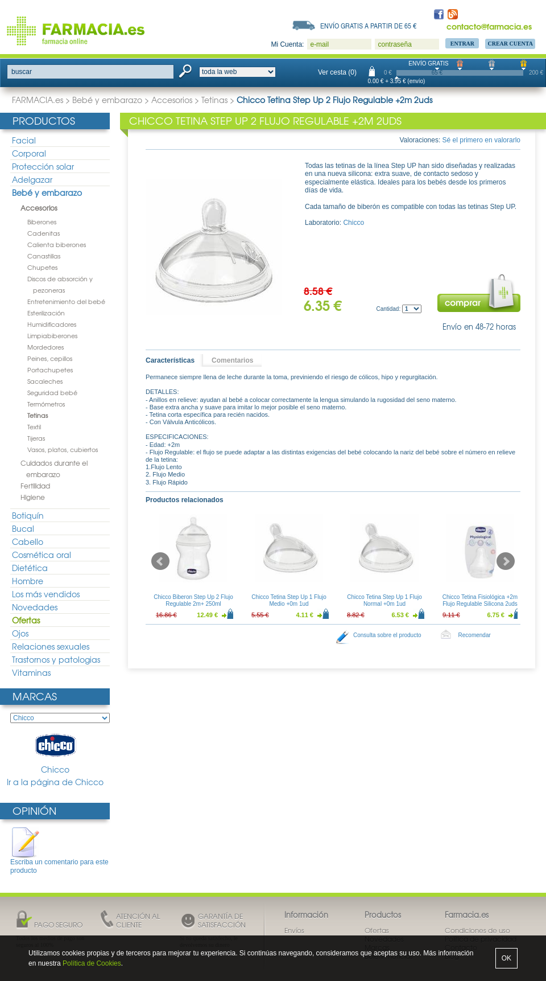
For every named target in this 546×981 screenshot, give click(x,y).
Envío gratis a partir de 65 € (368, 25)
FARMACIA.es (37, 99)
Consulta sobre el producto (387, 635)
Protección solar (43, 166)
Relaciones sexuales (50, 646)
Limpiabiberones (52, 335)
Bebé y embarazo (107, 99)
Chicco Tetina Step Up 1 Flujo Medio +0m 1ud (288, 600)
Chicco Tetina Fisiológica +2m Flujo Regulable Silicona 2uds (480, 600)
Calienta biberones (56, 244)
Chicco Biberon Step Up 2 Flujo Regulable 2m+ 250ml (193, 600)
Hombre (27, 580)
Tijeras (36, 437)
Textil (34, 426)
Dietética (30, 567)
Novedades (34, 607)
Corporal (29, 153)
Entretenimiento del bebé (66, 301)
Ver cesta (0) (337, 72)
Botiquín (28, 515)
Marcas (35, 696)
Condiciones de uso (477, 930)
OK (506, 958)
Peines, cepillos (49, 358)
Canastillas (43, 255)
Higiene (32, 497)
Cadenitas (43, 232)
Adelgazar (32, 179)
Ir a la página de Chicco (55, 782)
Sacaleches (45, 380)
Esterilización (46, 312)
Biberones (41, 221)
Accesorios (171, 99)
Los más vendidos (46, 594)
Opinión (34, 810)
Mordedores (45, 346)
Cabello (27, 541)
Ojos (20, 633)
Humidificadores (51, 324)
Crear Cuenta (510, 43)
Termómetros (46, 403)
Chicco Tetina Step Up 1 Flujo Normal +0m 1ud (384, 600)
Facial (24, 140)
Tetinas (214, 99)
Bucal (23, 528)
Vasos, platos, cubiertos (62, 449)
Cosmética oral (41, 554)
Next (506, 561)
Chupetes (42, 267)
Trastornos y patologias (56, 659)
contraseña (394, 44)
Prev (160, 561)
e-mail (319, 44)
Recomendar (474, 635)
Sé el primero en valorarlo (481, 140)
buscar (21, 72)
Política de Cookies (92, 963)
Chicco (55, 753)
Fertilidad (35, 486)
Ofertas (26, 620)
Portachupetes (50, 369)
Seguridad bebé (52, 392)
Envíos (294, 930)
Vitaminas (31, 672)
